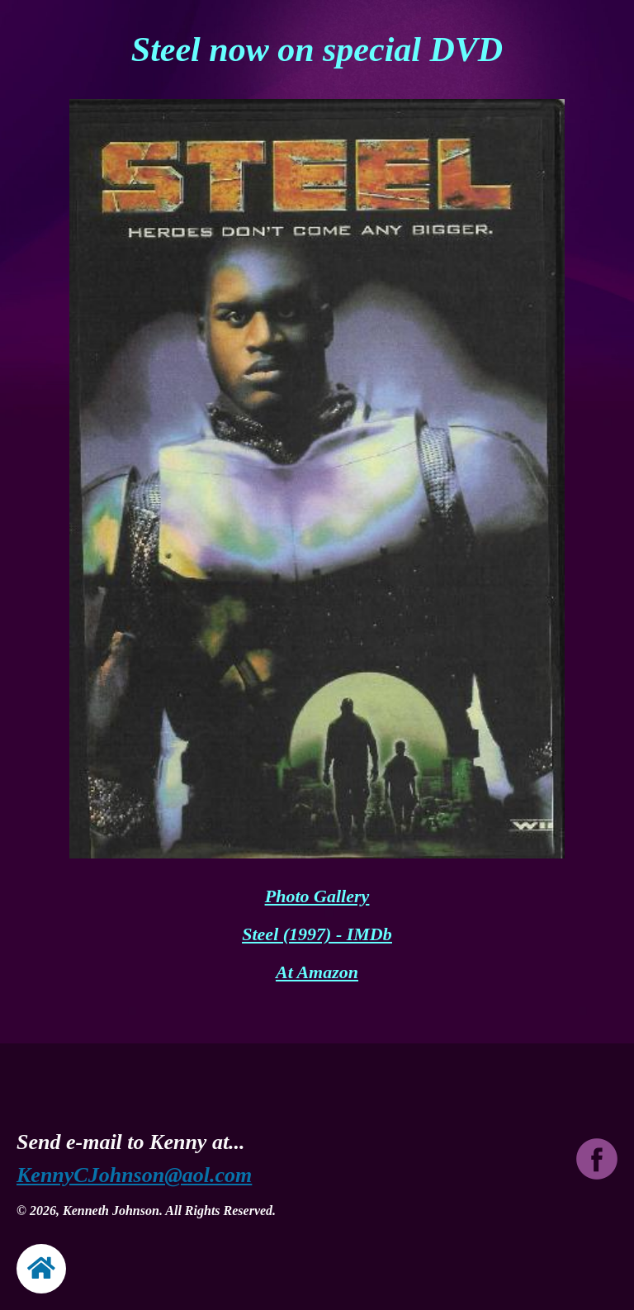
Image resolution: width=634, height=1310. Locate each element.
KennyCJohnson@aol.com (134, 1175)
